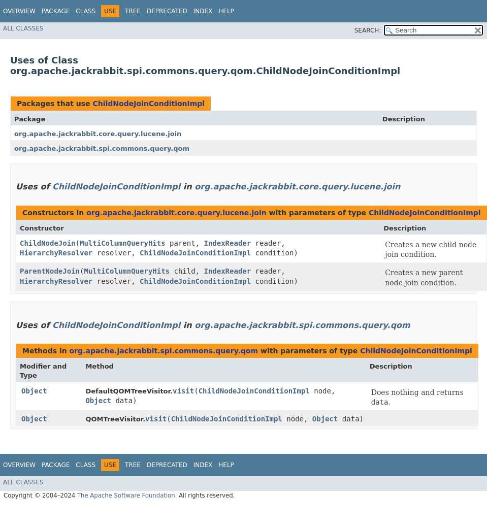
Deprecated (167, 11)
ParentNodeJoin (50, 271)
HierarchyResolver (56, 253)
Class (85, 11)
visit (183, 391)
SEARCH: (367, 30)
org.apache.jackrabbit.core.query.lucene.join (97, 134)
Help (226, 11)
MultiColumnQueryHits (123, 243)
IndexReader (227, 243)
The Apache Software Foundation (126, 495)
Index (203, 11)
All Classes (23, 28)
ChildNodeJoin (48, 243)
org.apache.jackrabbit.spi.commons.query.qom (101, 148)
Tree (133, 11)
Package (56, 11)
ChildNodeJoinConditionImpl (148, 104)
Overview (19, 11)
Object (34, 391)
